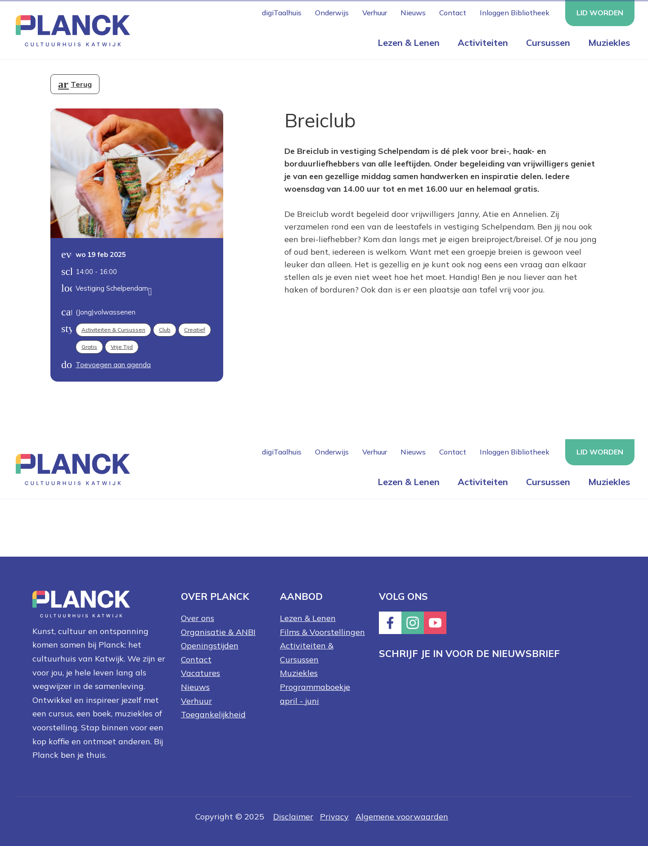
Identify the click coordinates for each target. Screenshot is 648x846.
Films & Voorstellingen (322, 632)
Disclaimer (293, 816)
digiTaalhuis (282, 12)
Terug (81, 84)
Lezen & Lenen (409, 42)
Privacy (334, 816)
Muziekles (609, 42)
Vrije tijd (122, 346)
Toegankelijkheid (213, 714)
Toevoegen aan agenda (113, 364)
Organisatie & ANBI (218, 632)
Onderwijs (332, 12)
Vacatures (200, 673)
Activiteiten (483, 42)
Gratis (89, 346)
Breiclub (320, 120)
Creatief (194, 329)
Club (165, 329)
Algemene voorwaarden (402, 816)
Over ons (197, 618)
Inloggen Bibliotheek (514, 12)
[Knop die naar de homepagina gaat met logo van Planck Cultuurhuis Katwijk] (69, 30)
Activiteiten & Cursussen (113, 329)
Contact (452, 12)
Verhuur (374, 12)
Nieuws (413, 12)
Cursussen (548, 42)
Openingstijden (209, 645)
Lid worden (599, 12)
